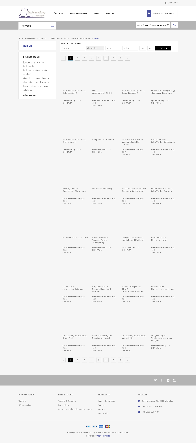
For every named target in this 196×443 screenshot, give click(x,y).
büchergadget (29, 66)
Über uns (58, 13)
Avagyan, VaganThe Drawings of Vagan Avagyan (161, 338)
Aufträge (101, 409)
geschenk (42, 78)
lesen (25, 86)
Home (19, 38)
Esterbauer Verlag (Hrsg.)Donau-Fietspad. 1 (133, 91)
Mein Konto (173, 2)
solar (46, 86)
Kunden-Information (106, 401)
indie (30, 82)
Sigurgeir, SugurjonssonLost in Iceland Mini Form (133, 238)
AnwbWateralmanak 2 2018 (102, 91)
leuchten (32, 86)
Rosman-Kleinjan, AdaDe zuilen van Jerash (102, 336)
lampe (36, 82)
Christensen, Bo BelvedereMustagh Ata (134, 336)
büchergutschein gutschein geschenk (35, 72)
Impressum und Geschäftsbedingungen (75, 409)
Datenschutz (63, 405)
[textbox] (153, 25)
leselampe (44, 82)
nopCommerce (103, 436)
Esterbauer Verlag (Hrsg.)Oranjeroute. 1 (74, 140)
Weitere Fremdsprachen (81, 38)
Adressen (102, 405)
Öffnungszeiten (78, 13)
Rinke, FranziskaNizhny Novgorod (159, 238)
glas (25, 82)
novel (40, 86)
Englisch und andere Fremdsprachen (54, 38)
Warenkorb (102, 413)
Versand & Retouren (67, 401)
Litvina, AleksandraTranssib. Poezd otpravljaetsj (100, 240)
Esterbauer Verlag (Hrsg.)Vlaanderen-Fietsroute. (163, 91)
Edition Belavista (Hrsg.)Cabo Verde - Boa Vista (162, 189)
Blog (96, 13)
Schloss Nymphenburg (102, 188)
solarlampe (28, 90)
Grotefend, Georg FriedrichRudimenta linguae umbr (134, 189)
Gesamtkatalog (30, 38)
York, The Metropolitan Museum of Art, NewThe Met (132, 142)
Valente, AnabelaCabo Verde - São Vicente (74, 189)
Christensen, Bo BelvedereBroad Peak (75, 336)
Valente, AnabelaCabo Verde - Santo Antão (163, 140)
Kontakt (110, 13)
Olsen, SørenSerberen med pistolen (73, 287)
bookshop (40, 62)
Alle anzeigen (29, 95)
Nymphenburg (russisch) (103, 139)
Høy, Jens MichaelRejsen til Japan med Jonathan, (101, 289)
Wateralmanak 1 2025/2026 (75, 237)
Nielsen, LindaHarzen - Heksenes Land (162, 287)
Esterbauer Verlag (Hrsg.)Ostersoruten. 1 (74, 91)
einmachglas (28, 78)
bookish (29, 62)
